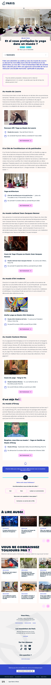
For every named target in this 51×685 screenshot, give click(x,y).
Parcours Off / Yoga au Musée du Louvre (20, 128)
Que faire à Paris (14, 681)
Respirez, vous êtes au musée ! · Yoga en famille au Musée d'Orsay (24, 441)
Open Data (43, 676)
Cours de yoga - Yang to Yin (15, 378)
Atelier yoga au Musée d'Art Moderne (19, 315)
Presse (37, 676)
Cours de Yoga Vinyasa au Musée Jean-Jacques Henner (23, 255)
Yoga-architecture (11, 191)
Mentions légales (9, 676)
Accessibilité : (24, 676)
